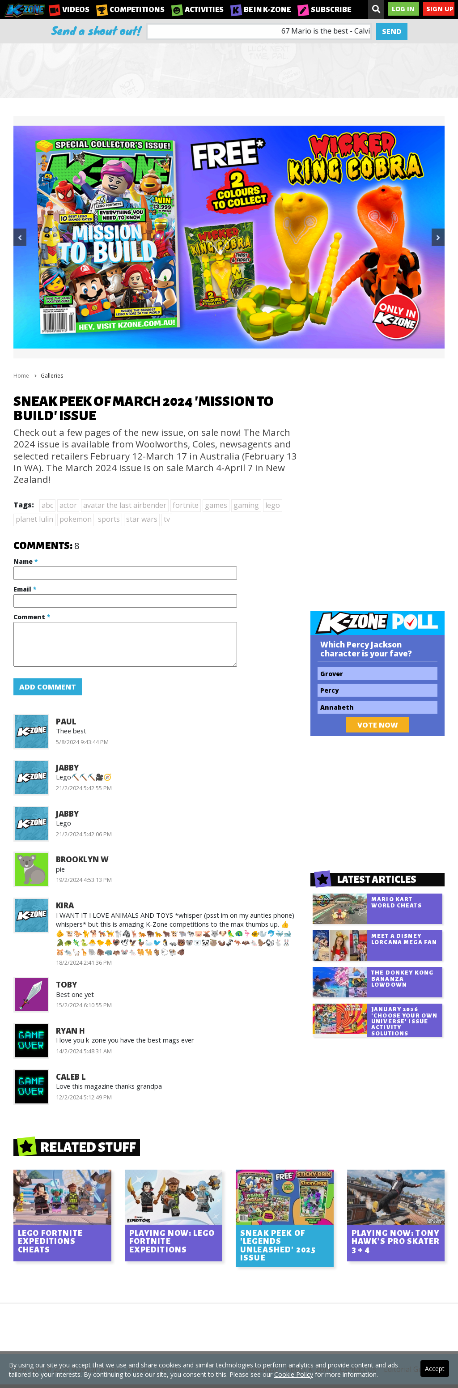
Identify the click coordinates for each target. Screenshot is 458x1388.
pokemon (75, 519)
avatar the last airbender (124, 505)
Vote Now (377, 725)
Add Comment (47, 687)
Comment (31, 617)
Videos (69, 10)
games (216, 505)
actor (68, 505)
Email (24, 589)
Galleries (52, 375)
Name (25, 561)
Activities (197, 10)
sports (109, 519)
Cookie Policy (293, 1374)
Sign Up (440, 8)
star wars (141, 519)
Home (21, 375)
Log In (403, 8)
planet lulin (34, 519)
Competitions (130, 10)
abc (47, 505)
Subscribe (324, 10)
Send (392, 31)
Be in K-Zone (260, 10)
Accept (435, 1368)
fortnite (186, 505)
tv (167, 519)
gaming (246, 505)
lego (272, 505)
